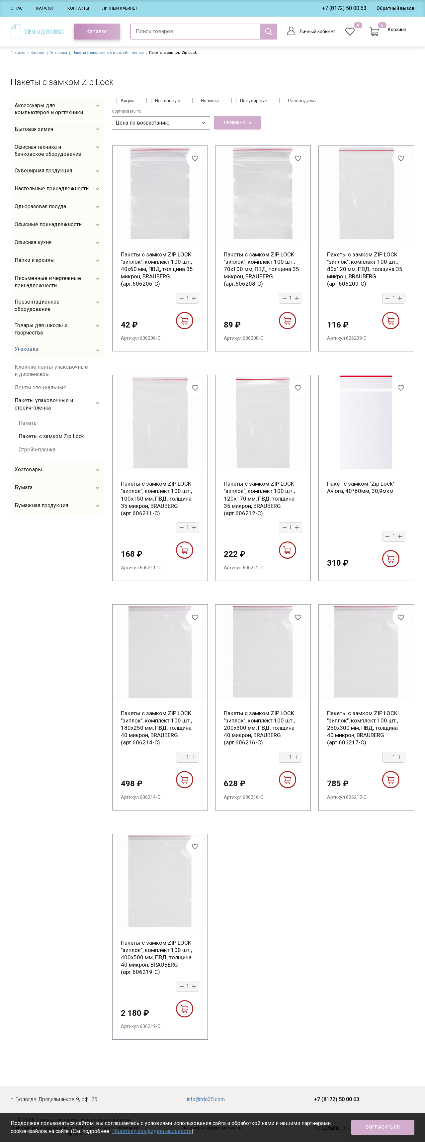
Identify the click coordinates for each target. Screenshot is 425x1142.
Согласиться (383, 1127)
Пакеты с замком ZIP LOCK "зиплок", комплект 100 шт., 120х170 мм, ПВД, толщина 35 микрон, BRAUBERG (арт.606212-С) (259, 498)
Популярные (253, 100)
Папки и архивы (35, 260)
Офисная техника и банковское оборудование (48, 150)
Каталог (45, 8)
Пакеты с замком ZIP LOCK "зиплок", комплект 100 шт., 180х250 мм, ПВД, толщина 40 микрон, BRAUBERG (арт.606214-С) (156, 728)
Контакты (78, 8)
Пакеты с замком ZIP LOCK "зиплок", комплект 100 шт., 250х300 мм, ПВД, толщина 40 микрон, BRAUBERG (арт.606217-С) (362, 728)
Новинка (210, 100)
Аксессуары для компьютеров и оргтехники (49, 109)
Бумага (24, 487)
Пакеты (28, 423)
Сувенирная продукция (43, 170)
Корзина (397, 29)
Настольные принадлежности (52, 188)
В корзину (184, 321)
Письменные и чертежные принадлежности (48, 282)
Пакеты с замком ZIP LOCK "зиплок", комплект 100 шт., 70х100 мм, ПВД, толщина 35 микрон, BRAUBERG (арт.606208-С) (261, 269)
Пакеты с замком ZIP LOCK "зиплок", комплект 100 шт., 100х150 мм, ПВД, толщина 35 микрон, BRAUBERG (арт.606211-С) (156, 498)
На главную (167, 100)
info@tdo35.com (206, 1099)
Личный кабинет (119, 8)
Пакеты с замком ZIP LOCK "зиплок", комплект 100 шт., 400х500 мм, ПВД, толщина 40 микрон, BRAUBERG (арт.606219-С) (156, 957)
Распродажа (302, 100)
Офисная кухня (33, 242)
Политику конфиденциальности (152, 1131)
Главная (18, 52)
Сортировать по (126, 111)
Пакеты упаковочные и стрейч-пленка (108, 52)
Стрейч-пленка (37, 449)
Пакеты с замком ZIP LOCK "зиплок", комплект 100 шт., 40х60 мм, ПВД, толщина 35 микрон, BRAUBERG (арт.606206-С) (157, 269)
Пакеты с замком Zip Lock (51, 436)
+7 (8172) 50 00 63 (344, 8)
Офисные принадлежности (48, 224)
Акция (127, 100)
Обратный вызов (395, 8)
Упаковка (58, 52)
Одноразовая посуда (40, 206)
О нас (17, 8)
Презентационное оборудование (37, 305)
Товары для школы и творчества (41, 329)
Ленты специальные (40, 387)
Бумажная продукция (41, 505)
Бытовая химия (34, 129)
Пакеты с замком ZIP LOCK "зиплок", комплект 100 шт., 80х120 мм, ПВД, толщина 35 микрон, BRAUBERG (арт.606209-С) (364, 269)
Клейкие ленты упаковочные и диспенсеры (51, 370)
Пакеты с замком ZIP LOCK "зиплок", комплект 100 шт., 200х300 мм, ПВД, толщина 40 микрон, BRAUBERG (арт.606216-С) (259, 728)
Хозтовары (28, 469)
